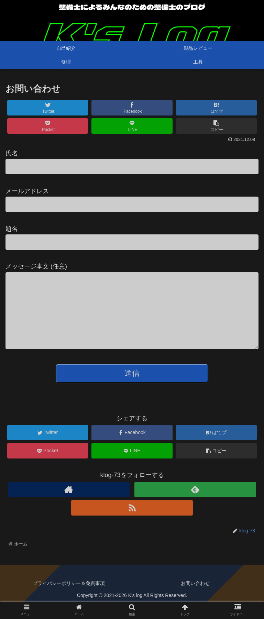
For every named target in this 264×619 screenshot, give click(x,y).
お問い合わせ (195, 597)
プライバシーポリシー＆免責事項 (69, 597)
